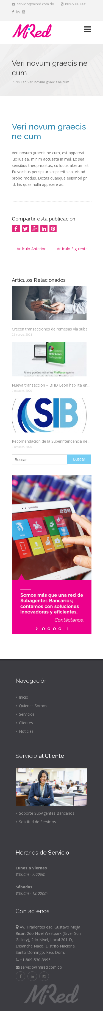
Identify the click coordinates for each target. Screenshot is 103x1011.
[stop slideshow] (66, 629)
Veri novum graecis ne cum (49, 131)
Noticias (25, 731)
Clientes (24, 722)
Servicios (25, 714)
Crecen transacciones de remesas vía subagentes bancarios (51, 329)
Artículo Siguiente (74, 248)
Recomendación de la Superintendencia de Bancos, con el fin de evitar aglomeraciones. (51, 441)
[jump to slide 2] (49, 629)
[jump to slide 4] (60, 629)
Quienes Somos (31, 705)
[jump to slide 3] (54, 629)
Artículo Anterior (29, 248)
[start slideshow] (37, 629)
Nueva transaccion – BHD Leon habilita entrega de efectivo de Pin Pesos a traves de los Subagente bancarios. (51, 385)
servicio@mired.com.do (33, 4)
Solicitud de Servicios (36, 821)
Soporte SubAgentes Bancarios (45, 813)
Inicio (16, 82)
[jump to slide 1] (43, 629)
